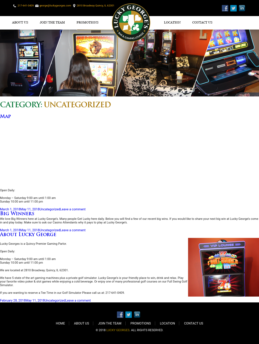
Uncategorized (49, 209)
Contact (202, 22)
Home (60, 323)
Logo (131, 22)
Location (172, 22)
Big (17, 214)
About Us (20, 22)
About (28, 234)
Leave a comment (73, 209)
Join (52, 22)
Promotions (87, 22)
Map (5, 116)
